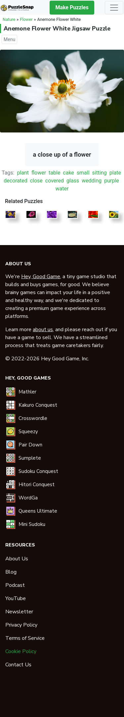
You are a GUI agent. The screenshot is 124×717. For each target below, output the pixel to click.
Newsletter (19, 611)
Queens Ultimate (38, 511)
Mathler (27, 391)
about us (43, 329)
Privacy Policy (21, 625)
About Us (16, 558)
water (62, 188)
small (83, 173)
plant (23, 173)
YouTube (15, 598)
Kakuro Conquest (38, 405)
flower (38, 173)
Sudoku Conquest (38, 471)
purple (111, 181)
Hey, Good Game (40, 276)
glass (72, 181)
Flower (26, 19)
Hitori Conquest (37, 484)
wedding (92, 181)
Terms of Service (25, 638)
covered (54, 181)
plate (115, 173)
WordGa (28, 497)
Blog (11, 572)
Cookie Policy (20, 651)
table (54, 173)
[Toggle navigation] (114, 7)
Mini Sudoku (32, 524)
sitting (99, 173)
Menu (9, 39)
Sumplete (30, 458)
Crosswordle (33, 418)
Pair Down (30, 444)
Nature (9, 19)
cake (68, 173)
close (36, 181)
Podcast (15, 585)
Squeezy (28, 431)
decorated (15, 181)
